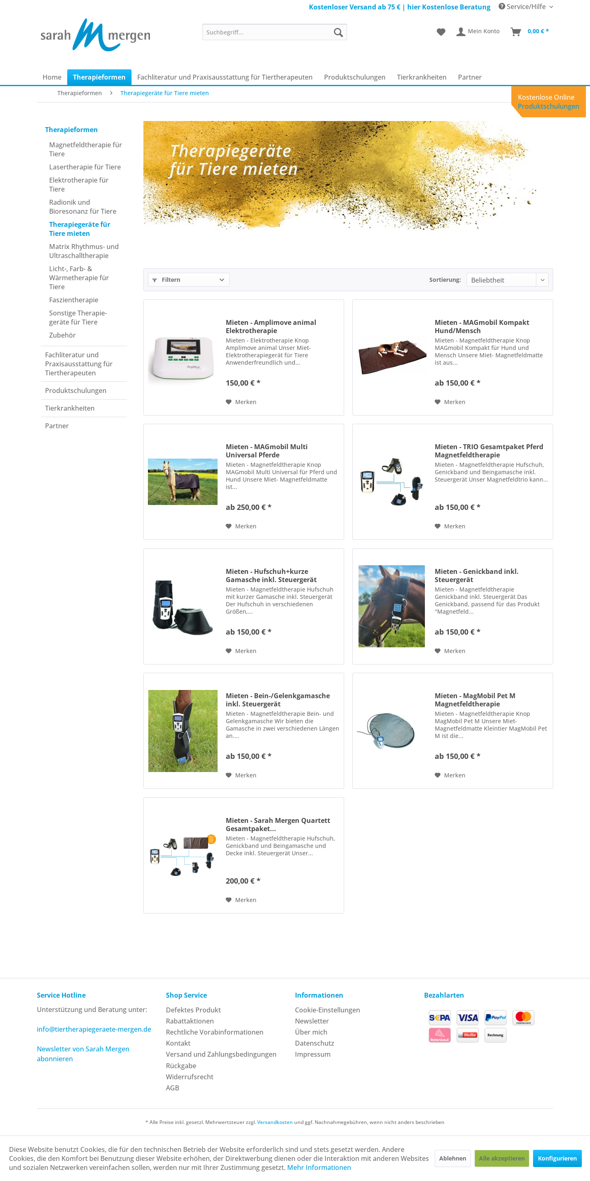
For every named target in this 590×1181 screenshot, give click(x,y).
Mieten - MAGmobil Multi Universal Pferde (267, 451)
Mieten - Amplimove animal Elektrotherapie (271, 326)
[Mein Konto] (478, 32)
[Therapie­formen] (99, 77)
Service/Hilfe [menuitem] (523, 6)
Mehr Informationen (319, 1167)
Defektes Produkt (193, 1009)
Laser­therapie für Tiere (85, 166)
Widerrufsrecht (189, 1076)
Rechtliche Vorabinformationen (214, 1032)
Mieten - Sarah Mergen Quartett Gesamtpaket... (278, 824)
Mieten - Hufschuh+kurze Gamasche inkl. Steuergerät (271, 575)
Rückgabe (181, 1065)
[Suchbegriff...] (274, 32)
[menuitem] (274, 32)
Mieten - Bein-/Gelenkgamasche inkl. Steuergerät (278, 700)
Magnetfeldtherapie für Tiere (85, 149)
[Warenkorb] (530, 32)
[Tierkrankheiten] (421, 77)
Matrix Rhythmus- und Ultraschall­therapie (84, 251)
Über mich (311, 1032)
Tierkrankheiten (70, 408)
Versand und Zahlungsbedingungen (221, 1054)
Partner (57, 425)
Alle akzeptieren (502, 1158)
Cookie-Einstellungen (327, 1009)
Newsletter (312, 1021)
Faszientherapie (73, 299)
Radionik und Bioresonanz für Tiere (82, 207)
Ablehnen (452, 1158)
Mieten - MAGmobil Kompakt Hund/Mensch (482, 326)
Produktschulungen (548, 106)
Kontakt (178, 1043)
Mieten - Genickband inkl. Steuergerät (477, 575)
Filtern (166, 279)
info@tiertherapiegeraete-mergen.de (94, 1029)
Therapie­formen (71, 129)
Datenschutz (314, 1043)
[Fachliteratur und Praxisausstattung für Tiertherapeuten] (225, 77)
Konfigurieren (557, 1158)
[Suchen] (338, 32)
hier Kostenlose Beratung (448, 6)
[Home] (52, 77)
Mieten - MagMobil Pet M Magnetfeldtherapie (475, 700)
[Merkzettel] (441, 32)
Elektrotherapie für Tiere (79, 185)
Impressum (313, 1054)
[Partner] (470, 77)
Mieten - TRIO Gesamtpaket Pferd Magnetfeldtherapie (489, 451)
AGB (172, 1087)
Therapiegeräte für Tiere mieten (79, 229)
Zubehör (62, 335)
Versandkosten (275, 1122)
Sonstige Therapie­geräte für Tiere (78, 317)
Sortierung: (445, 279)
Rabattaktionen (190, 1021)
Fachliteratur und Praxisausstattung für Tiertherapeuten (79, 363)
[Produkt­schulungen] (354, 77)
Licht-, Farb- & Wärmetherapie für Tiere (79, 277)
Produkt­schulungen (76, 390)
